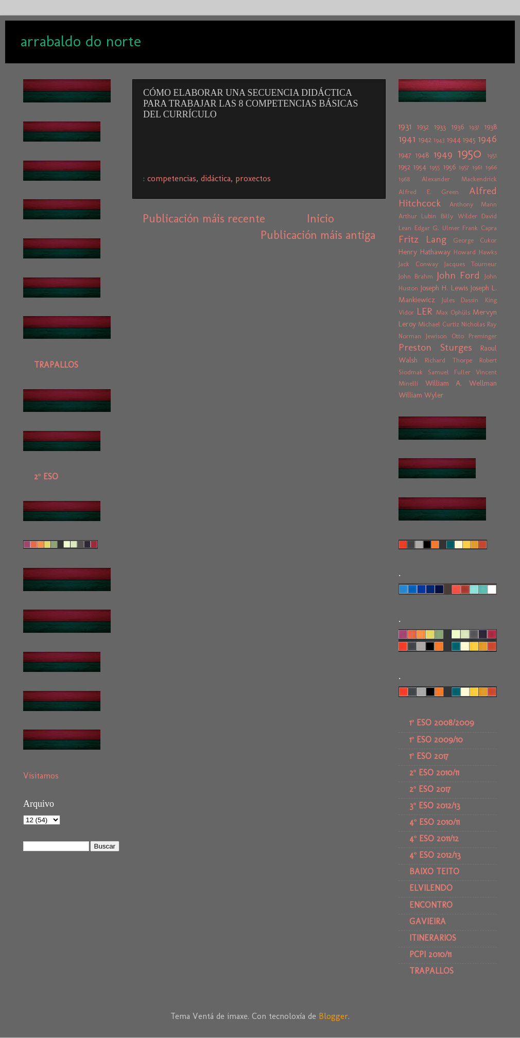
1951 (492, 155)
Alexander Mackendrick (459, 179)
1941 (406, 139)
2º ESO (46, 476)
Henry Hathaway (424, 251)
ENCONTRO (431, 905)
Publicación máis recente (204, 219)
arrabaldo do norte (81, 41)
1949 (443, 154)
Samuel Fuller (449, 372)
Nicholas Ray (479, 324)
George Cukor (475, 240)
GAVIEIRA (427, 921)
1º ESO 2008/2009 (441, 723)
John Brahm (415, 276)
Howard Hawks (475, 252)
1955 (434, 167)
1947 (404, 155)
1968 (404, 179)
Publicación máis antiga (318, 235)
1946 (487, 139)
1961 (477, 167)
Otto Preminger (474, 336)
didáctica (216, 178)
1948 (422, 155)
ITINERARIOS (432, 938)
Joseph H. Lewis (444, 287)
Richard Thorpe (448, 360)
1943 (439, 140)
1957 (464, 167)
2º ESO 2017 (429, 789)
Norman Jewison (422, 336)
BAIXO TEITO (434, 871)
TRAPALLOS (56, 365)
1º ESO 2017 (428, 756)
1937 (474, 127)
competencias (171, 178)
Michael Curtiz (438, 324)
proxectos (253, 178)
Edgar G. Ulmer (437, 228)
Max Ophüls (453, 312)
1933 (440, 126)
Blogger (333, 1016)
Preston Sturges (435, 347)
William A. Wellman (461, 383)
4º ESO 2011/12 (434, 838)
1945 (469, 139)
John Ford (458, 275)
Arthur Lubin (417, 216)
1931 (404, 126)
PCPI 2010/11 (430, 954)
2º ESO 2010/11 (434, 772)
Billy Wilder (459, 216)
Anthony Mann (473, 204)
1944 (454, 139)
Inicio (320, 219)
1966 (491, 167)
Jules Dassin (460, 300)
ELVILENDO (431, 888)
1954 (419, 166)
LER (424, 311)
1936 (458, 126)
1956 (449, 166)
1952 (404, 166)
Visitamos (41, 776)
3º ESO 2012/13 (434, 805)
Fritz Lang (422, 239)
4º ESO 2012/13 (435, 855)
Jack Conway (418, 264)
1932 (423, 126)
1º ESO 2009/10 (436, 740)
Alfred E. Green (428, 192)
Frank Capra (479, 228)
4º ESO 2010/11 (434, 822)
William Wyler (421, 395)
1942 (425, 139)
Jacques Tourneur (470, 264)
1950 (469, 153)
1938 (490, 126)
